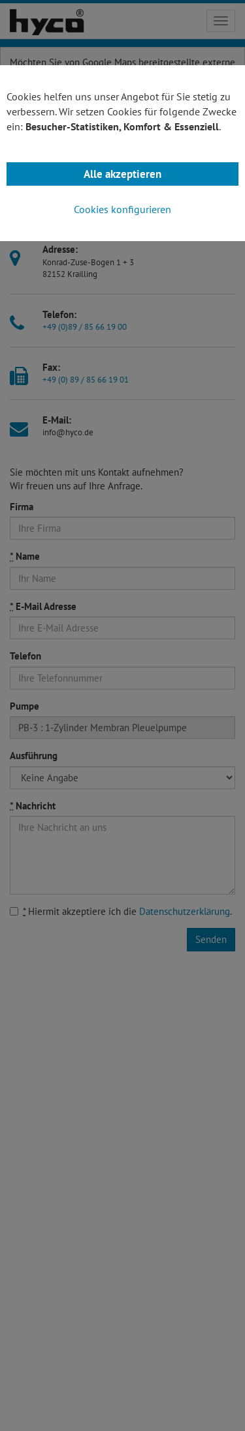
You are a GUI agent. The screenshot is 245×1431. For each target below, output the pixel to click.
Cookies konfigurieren (122, 209)
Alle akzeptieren (122, 174)
